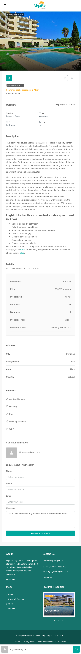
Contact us (47, 578)
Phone (9, 484)
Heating (13, 407)
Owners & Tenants (16, 600)
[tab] (9, 78)
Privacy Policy (28, 642)
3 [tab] (64, 622)
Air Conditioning (17, 399)
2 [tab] (60, 622)
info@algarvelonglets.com (56, 572)
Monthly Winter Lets (15, 86)
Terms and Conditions (46, 642)
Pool (11, 414)
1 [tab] (56, 622)
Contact (11, 609)
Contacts (62, 642)
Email (8, 496)
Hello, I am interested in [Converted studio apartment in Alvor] (40, 520)
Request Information (40, 533)
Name (9, 471)
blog (22, 253)
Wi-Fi (11, 429)
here (22, 250)
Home (10, 595)
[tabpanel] (59, 604)
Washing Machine (17, 422)
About (10, 604)
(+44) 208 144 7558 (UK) (55, 567)
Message (10, 509)
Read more (10, 580)
